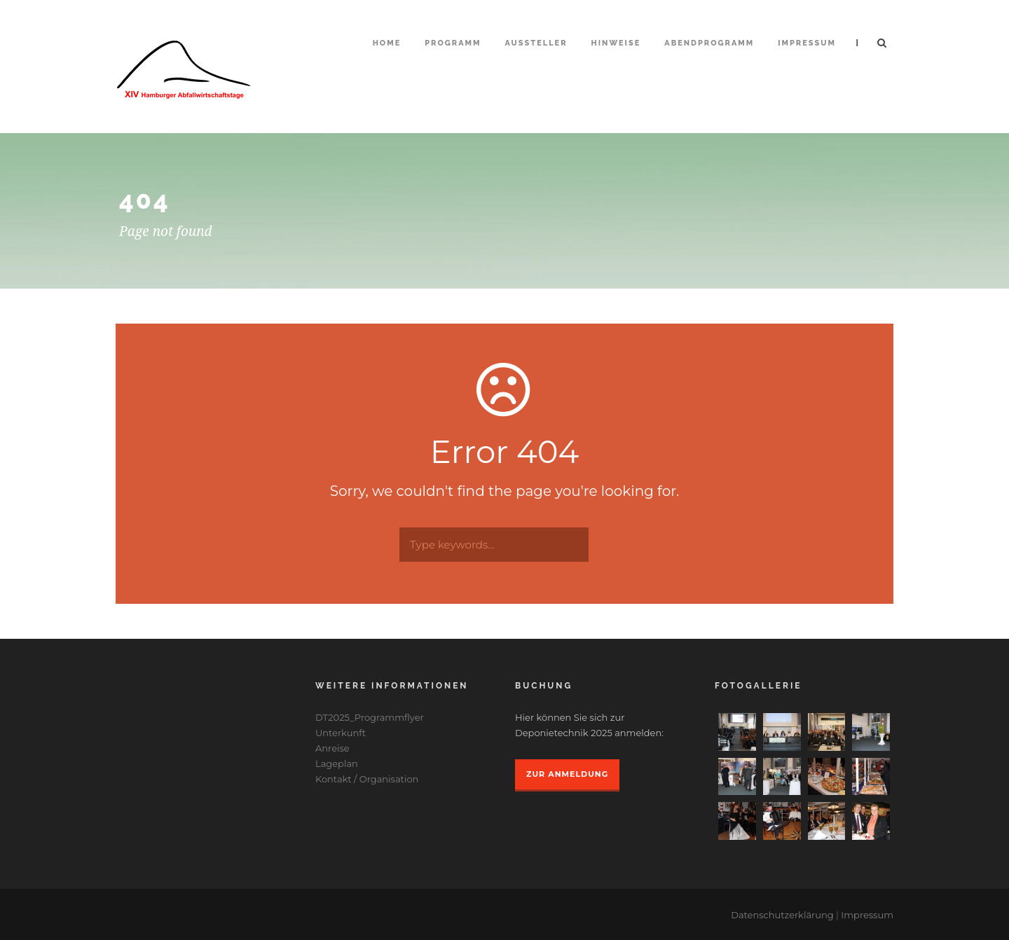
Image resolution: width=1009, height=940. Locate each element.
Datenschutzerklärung (782, 914)
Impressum (807, 43)
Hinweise (616, 43)
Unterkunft (340, 732)
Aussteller (536, 43)
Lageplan (336, 763)
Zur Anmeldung (567, 774)
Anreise (332, 748)
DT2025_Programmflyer (369, 717)
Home (387, 43)
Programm (453, 43)
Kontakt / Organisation (366, 779)
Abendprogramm (709, 43)
